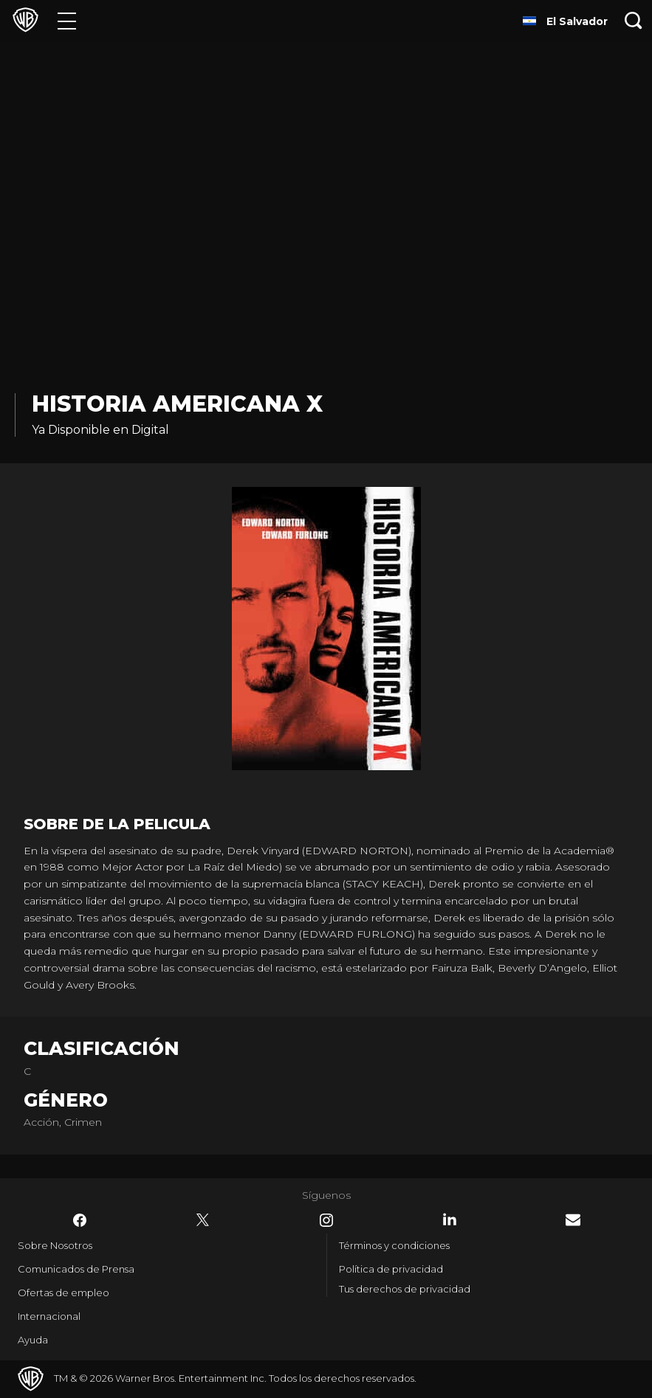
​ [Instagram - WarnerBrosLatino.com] (326, 1220)
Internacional (49, 1316)
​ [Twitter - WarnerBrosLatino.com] (203, 1220)
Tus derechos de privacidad (404, 1289)
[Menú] (66, 20)
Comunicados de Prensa (76, 1269)
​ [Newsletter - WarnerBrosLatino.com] (573, 1220)
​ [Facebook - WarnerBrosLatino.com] (80, 1220)
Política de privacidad (391, 1269)
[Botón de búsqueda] (633, 20)
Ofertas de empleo (63, 1292)
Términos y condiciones (394, 1245)
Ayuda (33, 1340)
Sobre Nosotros (55, 1245)
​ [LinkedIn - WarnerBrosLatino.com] (450, 1219)
